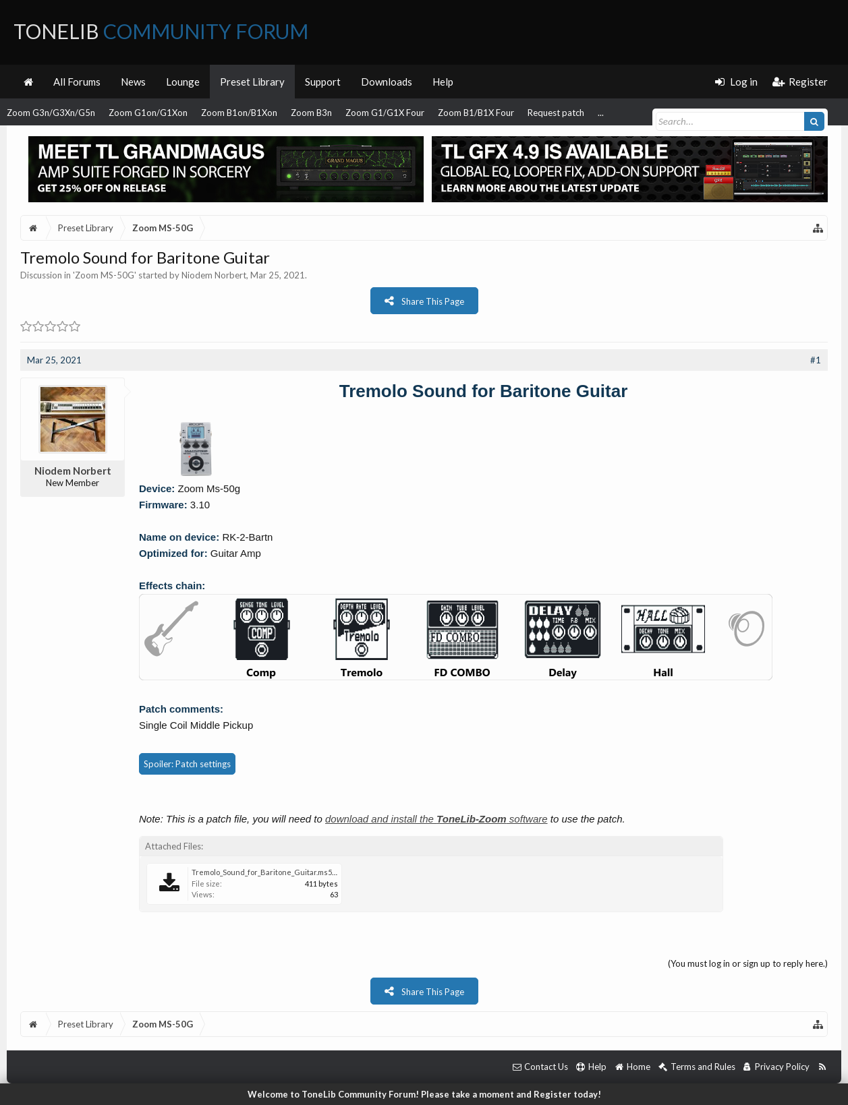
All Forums (77, 82)
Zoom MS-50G (104, 275)
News (133, 82)
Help (442, 82)
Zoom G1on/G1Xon (148, 112)
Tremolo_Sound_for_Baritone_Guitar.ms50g (266, 872)
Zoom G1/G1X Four (384, 112)
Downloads (386, 82)
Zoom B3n (311, 112)
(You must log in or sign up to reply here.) (748, 963)
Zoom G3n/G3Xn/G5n (51, 112)
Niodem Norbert (213, 275)
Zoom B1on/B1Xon (239, 112)
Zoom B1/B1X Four (476, 112)
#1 (815, 360)
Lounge (183, 82)
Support (323, 82)
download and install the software (436, 819)
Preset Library (252, 82)
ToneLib (160, 31)
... (601, 112)
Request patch (556, 112)
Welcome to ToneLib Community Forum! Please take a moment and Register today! (424, 1094)
